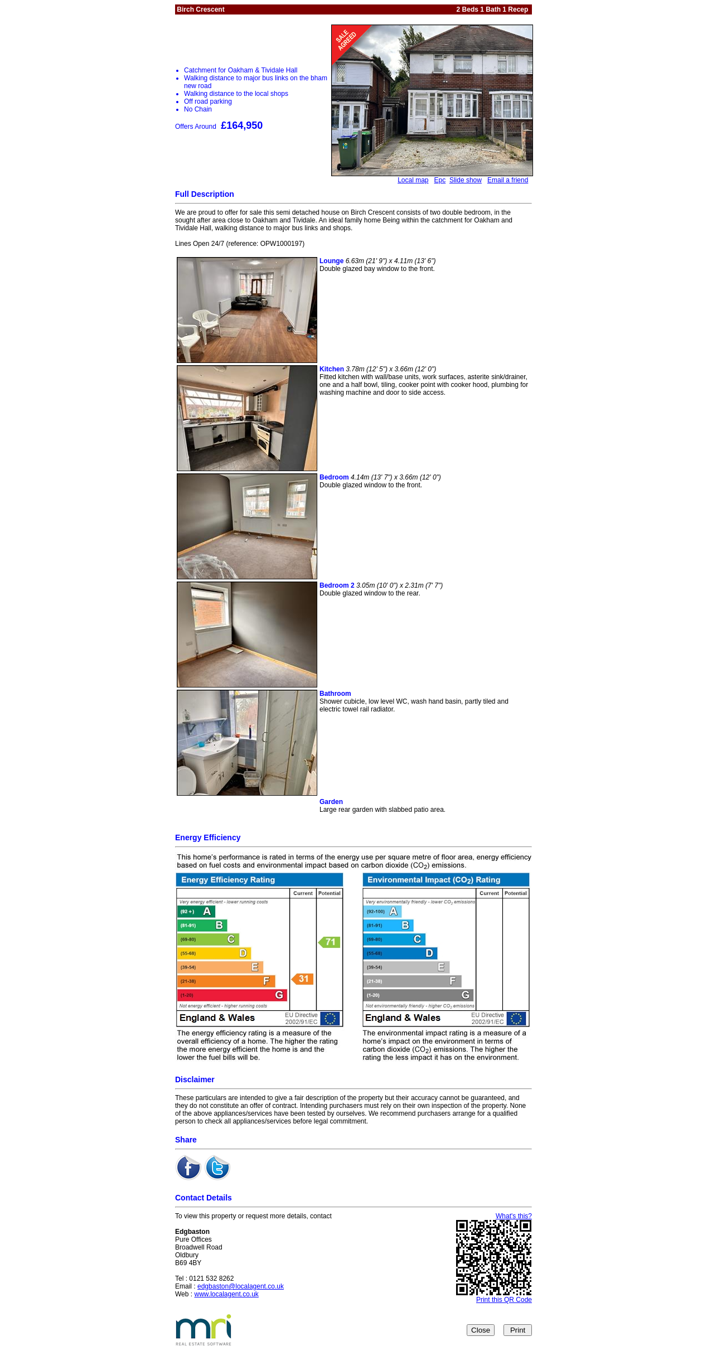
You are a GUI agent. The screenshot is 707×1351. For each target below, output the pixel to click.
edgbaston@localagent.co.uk (240, 1286)
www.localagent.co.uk (226, 1294)
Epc (440, 180)
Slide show (465, 180)
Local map (413, 180)
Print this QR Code (504, 1300)
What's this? (514, 1216)
